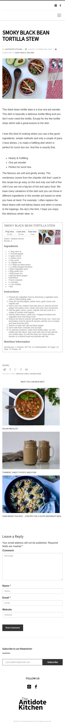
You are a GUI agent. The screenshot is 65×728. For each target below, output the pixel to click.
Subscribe (52, 662)
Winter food (35, 374)
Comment (8, 550)
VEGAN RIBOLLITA (10, 428)
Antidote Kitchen (14, 49)
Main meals (20, 53)
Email (6, 597)
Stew (26, 374)
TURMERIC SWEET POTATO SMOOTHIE (19, 472)
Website (7, 609)
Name (6, 585)
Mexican (20, 374)
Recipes (30, 53)
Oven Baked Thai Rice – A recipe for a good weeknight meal (31, 516)
